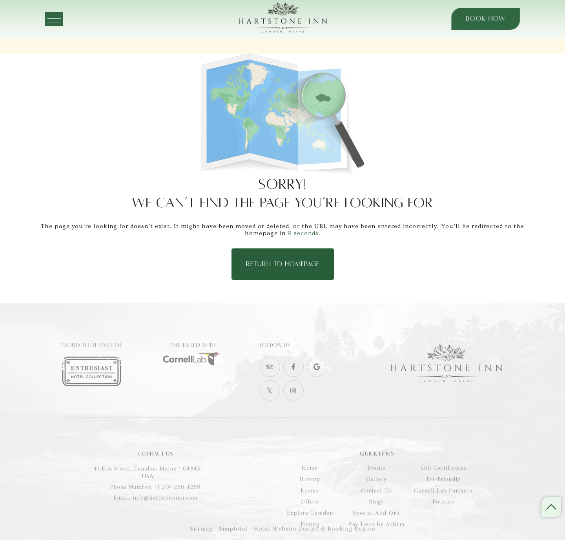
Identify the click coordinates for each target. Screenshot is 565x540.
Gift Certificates (444, 492)
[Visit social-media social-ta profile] (270, 382)
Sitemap (201, 533)
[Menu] (65, 19)
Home (310, 492)
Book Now (475, 18)
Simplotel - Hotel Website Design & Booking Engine (297, 533)
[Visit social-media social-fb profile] (293, 382)
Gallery (376, 503)
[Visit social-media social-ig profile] (293, 406)
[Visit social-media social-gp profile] (317, 382)
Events (376, 492)
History (309, 503)
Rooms (310, 514)
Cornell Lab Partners (443, 514)
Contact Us (376, 514)
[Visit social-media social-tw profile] (270, 406)
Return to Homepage (282, 264)
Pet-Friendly (443, 503)
